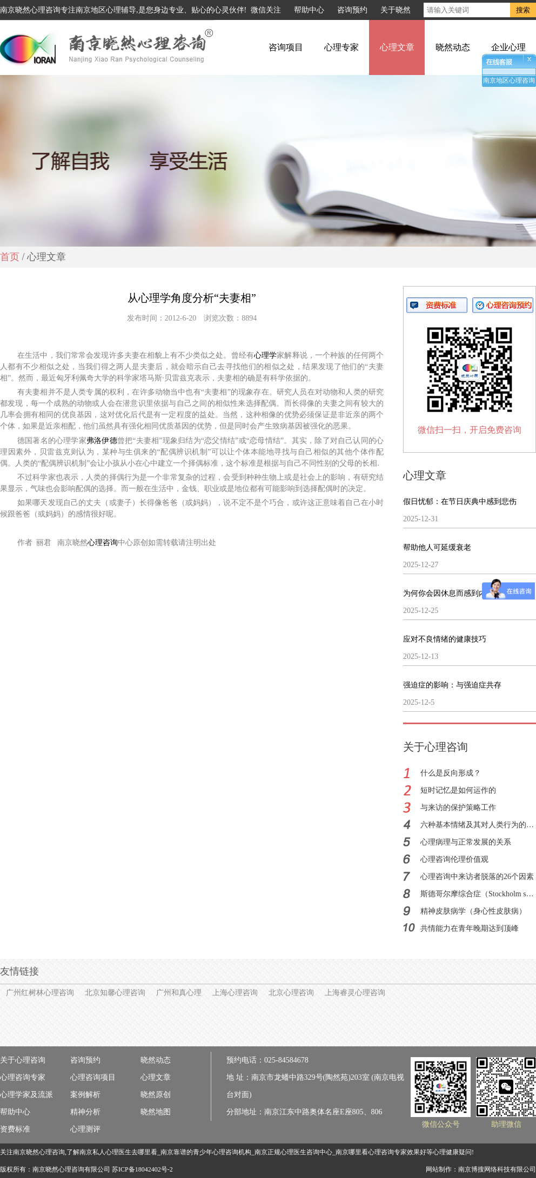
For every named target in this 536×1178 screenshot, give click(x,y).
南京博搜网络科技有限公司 (497, 1169)
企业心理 (508, 47)
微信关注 (266, 10)
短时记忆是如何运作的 (458, 790)
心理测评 (85, 1129)
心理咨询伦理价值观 (454, 859)
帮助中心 (309, 10)
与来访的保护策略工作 (458, 808)
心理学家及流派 (26, 1095)
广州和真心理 (179, 993)
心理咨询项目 (93, 1077)
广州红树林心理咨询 (40, 993)
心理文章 (397, 47)
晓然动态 (452, 47)
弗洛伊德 (101, 441)
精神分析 (85, 1112)
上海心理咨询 (235, 993)
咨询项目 (286, 47)
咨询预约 (352, 10)
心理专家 (341, 47)
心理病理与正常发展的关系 (465, 842)
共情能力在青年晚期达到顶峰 (469, 928)
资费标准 (15, 1129)
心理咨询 (103, 543)
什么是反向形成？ (450, 773)
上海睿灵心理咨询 (355, 993)
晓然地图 (155, 1112)
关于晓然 (395, 10)
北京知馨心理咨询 (115, 993)
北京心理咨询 (291, 993)
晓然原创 (155, 1095)
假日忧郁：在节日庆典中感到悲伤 (460, 502)
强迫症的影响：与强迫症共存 (452, 685)
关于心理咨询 (22, 1060)
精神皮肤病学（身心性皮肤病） (473, 911)
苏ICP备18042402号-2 (142, 1169)
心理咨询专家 (22, 1077)
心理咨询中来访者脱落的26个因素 (477, 877)
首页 (9, 256)
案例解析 (85, 1095)
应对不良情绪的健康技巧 (444, 639)
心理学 (265, 355)
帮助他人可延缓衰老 (437, 547)
